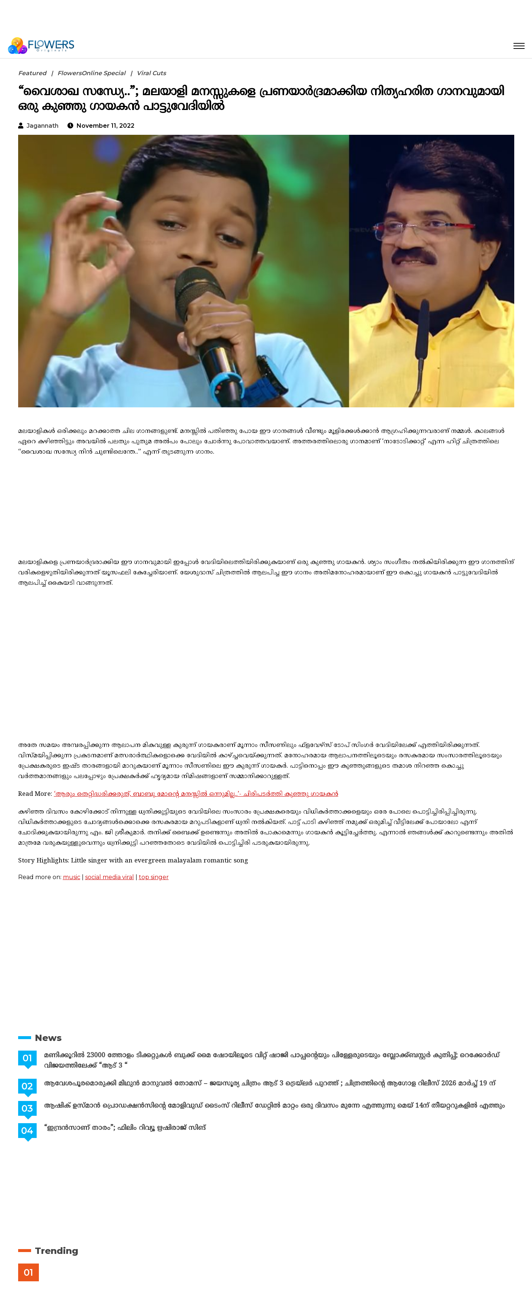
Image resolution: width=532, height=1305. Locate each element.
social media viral (109, 877)
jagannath (42, 125)
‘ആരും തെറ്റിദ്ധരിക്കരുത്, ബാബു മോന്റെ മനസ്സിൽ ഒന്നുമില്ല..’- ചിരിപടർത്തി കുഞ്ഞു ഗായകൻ (196, 794)
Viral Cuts (151, 73)
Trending (56, 1250)
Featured (32, 73)
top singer (154, 877)
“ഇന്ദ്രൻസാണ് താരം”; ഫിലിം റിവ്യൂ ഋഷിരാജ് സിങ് (124, 1128)
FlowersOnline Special (91, 73)
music (71, 877)
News (48, 1037)
